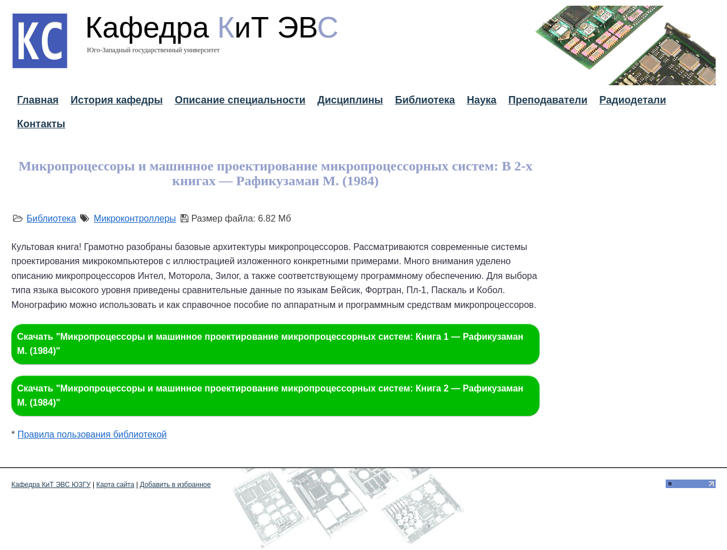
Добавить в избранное (175, 485)
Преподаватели (547, 100)
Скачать (270, 344)
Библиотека (425, 100)
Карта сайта (116, 485)
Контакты (41, 124)
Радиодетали (632, 100)
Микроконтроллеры (135, 218)
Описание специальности (240, 100)
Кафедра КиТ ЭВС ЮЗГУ (51, 485)
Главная (38, 100)
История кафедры (116, 100)
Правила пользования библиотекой (92, 434)
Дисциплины (350, 100)
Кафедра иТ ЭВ (212, 27)
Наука (481, 100)
